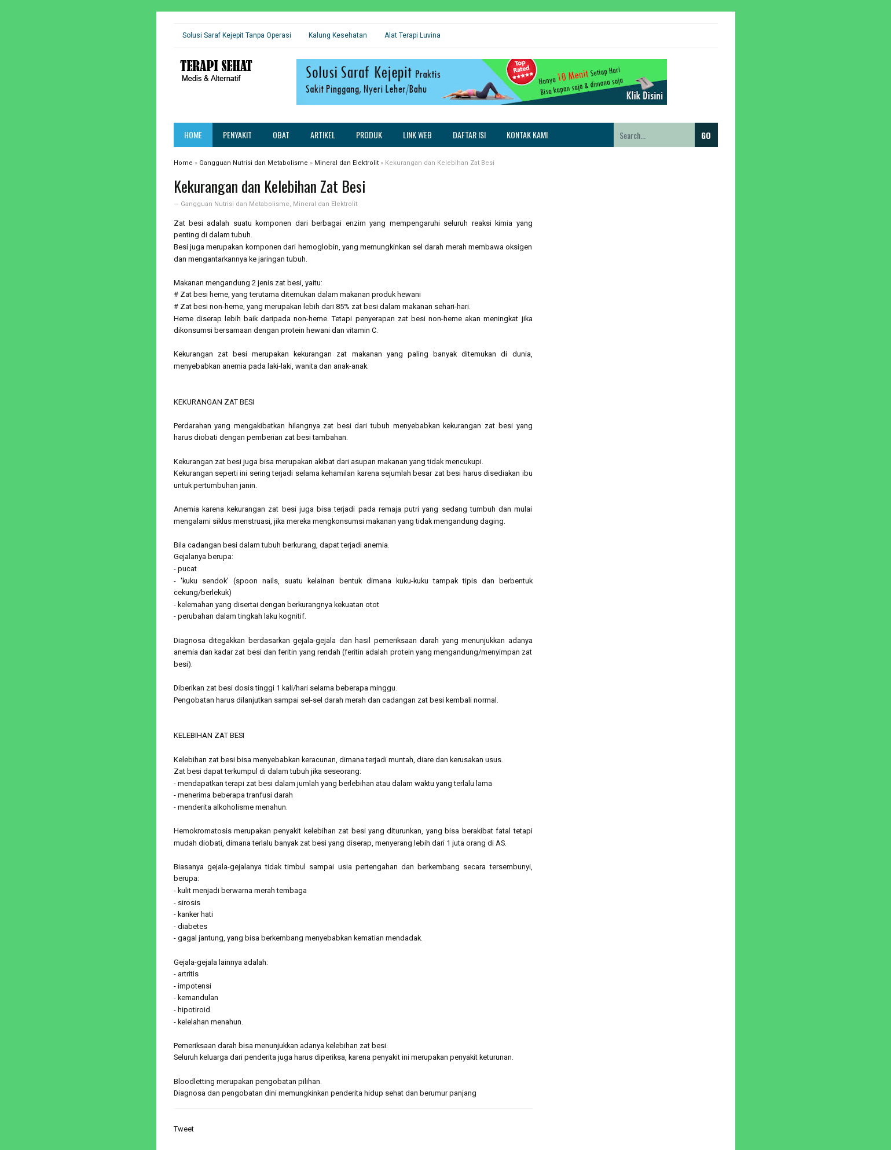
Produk (369, 134)
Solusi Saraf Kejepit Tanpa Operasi (236, 35)
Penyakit (237, 134)
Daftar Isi (469, 134)
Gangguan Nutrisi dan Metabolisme (235, 204)
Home (193, 134)
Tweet (184, 1129)
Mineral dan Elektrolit (325, 204)
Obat (281, 134)
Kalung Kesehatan (338, 35)
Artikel (322, 134)
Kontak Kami (527, 134)
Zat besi (188, 223)
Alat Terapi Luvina (412, 35)
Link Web (417, 134)
